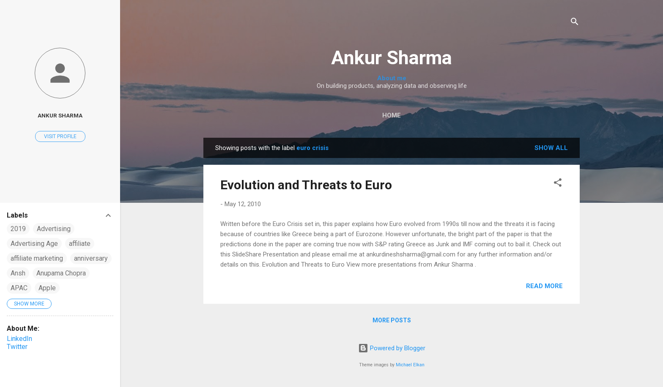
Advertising (54, 229)
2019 (18, 229)
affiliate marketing (37, 258)
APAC (19, 288)
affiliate (79, 244)
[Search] (575, 23)
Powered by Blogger (391, 348)
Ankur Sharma (391, 57)
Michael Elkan (410, 365)
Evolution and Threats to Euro (306, 184)
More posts (392, 320)
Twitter (17, 347)
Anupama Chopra (61, 273)
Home (391, 115)
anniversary (91, 258)
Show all (551, 148)
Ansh (18, 273)
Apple (47, 288)
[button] (558, 184)
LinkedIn (19, 339)
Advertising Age (34, 244)
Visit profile (60, 136)
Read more (544, 286)
